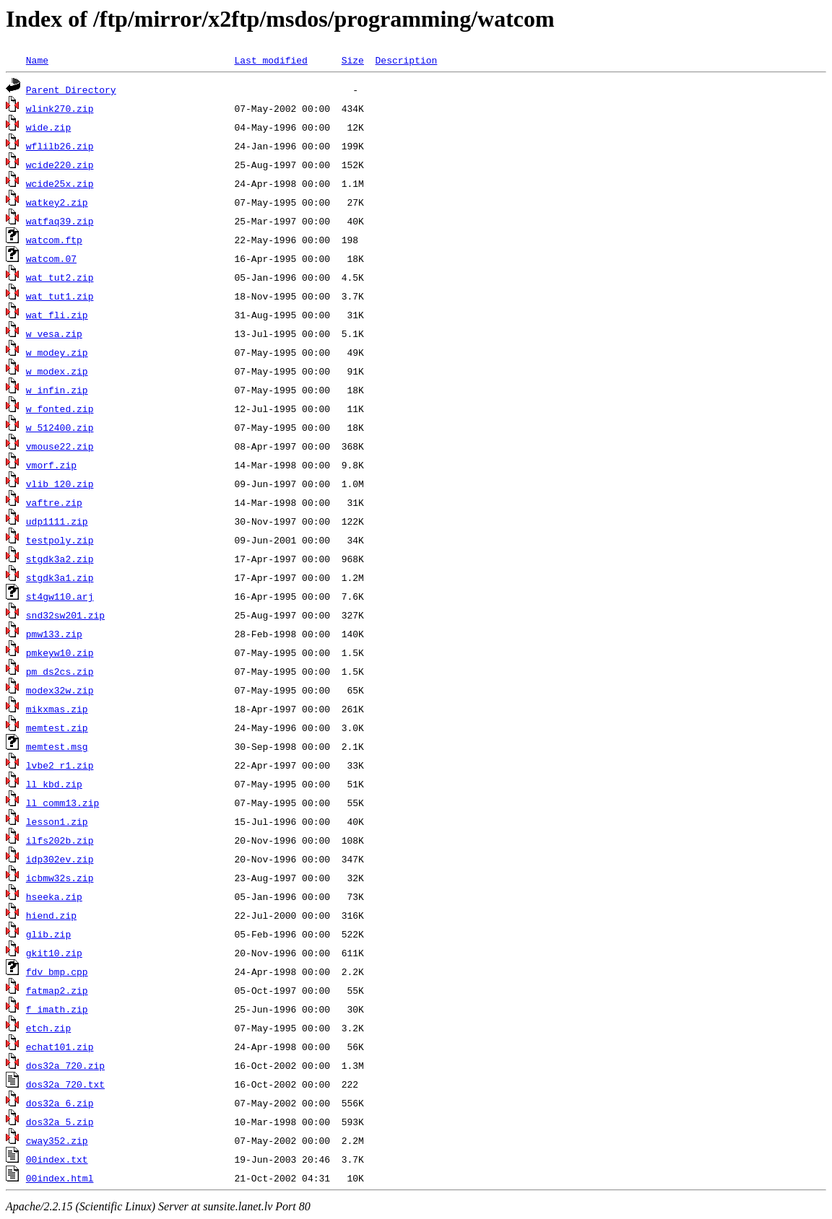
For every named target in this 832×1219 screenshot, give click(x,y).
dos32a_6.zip (60, 1102)
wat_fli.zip (57, 314)
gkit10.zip (54, 952)
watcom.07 (51, 258)
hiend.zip (51, 915)
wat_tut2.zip (60, 277)
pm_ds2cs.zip (60, 671)
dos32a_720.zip (65, 1065)
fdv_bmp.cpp (57, 971)
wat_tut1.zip (60, 295)
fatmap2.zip (57, 990)
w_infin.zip (57, 389)
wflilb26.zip (60, 145)
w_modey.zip (57, 352)
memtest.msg (57, 746)
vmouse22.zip (60, 446)
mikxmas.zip (57, 708)
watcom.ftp (54, 239)
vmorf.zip (51, 464)
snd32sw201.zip (65, 614)
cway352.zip (57, 1140)
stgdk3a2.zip (60, 558)
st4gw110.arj (60, 596)
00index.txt (57, 1159)
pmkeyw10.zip (60, 652)
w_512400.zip (60, 427)
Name (37, 59)
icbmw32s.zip (60, 877)
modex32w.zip (60, 689)
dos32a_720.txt (65, 1084)
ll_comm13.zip (62, 802)
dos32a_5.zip (60, 1121)
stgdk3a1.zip (60, 577)
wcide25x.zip (60, 183)
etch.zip (48, 1027)
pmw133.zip (54, 633)
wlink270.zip (60, 108)
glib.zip (48, 933)
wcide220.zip (60, 164)
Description (406, 59)
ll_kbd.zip (54, 783)
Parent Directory (71, 89)
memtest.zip (57, 727)
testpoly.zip (60, 539)
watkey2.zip (57, 202)
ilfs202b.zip (60, 840)
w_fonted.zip (60, 408)
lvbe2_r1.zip (60, 765)
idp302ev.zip (60, 858)
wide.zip (48, 127)
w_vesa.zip (54, 333)
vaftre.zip (54, 502)
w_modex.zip (57, 370)
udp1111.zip (57, 521)
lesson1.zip (57, 821)
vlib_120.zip (60, 483)
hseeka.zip (54, 896)
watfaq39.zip (60, 220)
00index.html (60, 1177)
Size (353, 59)
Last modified (270, 59)
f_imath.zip (57, 1008)
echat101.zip (60, 1046)
